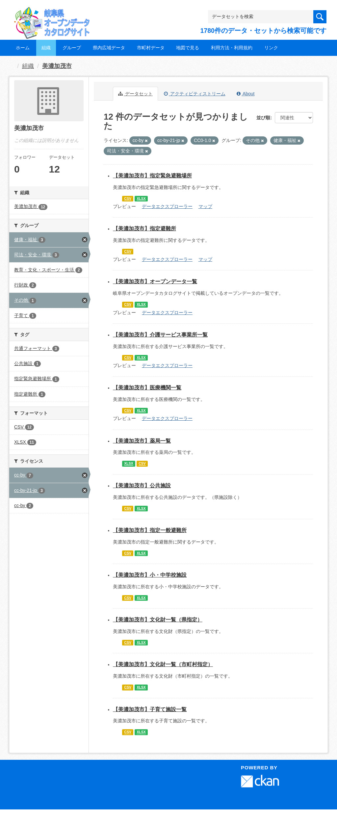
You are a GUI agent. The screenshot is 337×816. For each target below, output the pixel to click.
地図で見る (187, 47)
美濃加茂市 (57, 66)
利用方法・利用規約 (231, 47)
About (246, 93)
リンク (271, 47)
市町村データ (151, 47)
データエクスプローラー (167, 206)
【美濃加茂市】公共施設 (142, 485)
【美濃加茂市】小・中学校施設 (150, 575)
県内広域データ (109, 47)
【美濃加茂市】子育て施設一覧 (150, 709)
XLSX (141, 198)
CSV (127, 198)
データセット (135, 93)
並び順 (263, 117)
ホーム (23, 47)
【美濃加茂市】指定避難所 (144, 228)
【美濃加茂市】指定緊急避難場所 (152, 175)
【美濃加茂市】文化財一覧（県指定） (157, 619)
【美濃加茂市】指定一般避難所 (150, 530)
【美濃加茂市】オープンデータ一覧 (155, 281)
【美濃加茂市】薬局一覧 (142, 441)
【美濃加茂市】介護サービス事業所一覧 (160, 335)
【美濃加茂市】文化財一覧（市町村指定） (163, 664)
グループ (72, 47)
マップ (205, 206)
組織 (46, 47)
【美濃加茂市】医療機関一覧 (147, 387)
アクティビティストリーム (194, 93)
